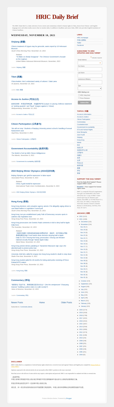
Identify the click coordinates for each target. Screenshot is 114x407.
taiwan (79, 142)
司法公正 (31, 114)
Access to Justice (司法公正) (25, 99)
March (83, 300)
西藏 (21, 90)
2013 (81, 329)
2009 (81, 341)
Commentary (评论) (20, 280)
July (82, 289)
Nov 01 (83, 277)
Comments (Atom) (26, 307)
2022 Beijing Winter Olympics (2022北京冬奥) (33, 171)
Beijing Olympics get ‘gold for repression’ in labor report (31, 175)
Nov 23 (83, 235)
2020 (81, 310)
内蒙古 (79, 155)
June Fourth (81, 135)
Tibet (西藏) (16, 77)
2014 (81, 326)
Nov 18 (83, 244)
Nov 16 (83, 249)
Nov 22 (83, 238)
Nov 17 (83, 246)
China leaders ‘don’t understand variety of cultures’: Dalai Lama (34, 81)
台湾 (78, 160)
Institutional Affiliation (84, 79)
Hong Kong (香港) (20, 201)
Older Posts (66, 302)
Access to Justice (22, 114)
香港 (25, 270)
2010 (81, 338)
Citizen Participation (22, 139)
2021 (81, 219)
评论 (26, 295)
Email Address (89, 60)
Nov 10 (83, 258)
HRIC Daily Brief (57, 17)
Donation (80, 187)
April (82, 298)
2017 (81, 318)
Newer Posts (17, 302)
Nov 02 (83, 274)
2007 (81, 346)
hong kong (20, 270)
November (84, 224)
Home (42, 302)
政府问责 (37, 161)
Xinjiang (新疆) (18, 42)
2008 (81, 343)
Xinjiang (19, 67)
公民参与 (33, 139)
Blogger (68, 398)
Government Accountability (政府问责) (29, 148)
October (84, 281)
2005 (81, 352)
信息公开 (80, 147)
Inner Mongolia (82, 132)
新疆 (23, 67)
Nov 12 (83, 255)
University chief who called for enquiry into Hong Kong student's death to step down (41, 254)
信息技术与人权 (82, 150)
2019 (81, 312)
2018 (81, 315)
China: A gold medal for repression (28, 184)
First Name (81, 66)
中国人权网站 (81, 40)
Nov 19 (83, 241)
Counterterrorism (82, 124)
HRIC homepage (82, 37)
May (82, 295)
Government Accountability (25, 161)
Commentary (20, 295)
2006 (81, 349)
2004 (81, 354)
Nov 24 (83, 232)
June (83, 292)
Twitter (79, 43)
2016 (81, 321)
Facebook (80, 45)
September (85, 284)
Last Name (81, 72)
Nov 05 (83, 266)
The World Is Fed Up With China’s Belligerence (28, 153)
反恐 (78, 158)
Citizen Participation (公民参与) (26, 124)
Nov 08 (83, 263)
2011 (81, 335)
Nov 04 (83, 269)
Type (79, 85)
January (84, 306)
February (84, 303)
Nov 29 (83, 230)
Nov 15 (83, 252)
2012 (81, 332)
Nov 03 (83, 272)
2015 (81, 324)
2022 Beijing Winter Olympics (26, 192)
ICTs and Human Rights (85, 129)
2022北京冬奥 (41, 192)
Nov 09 (83, 260)
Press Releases (85, 98)
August (83, 286)
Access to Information (84, 114)
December (84, 221)
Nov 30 (83, 227)
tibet (17, 90)
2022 (81, 216)
